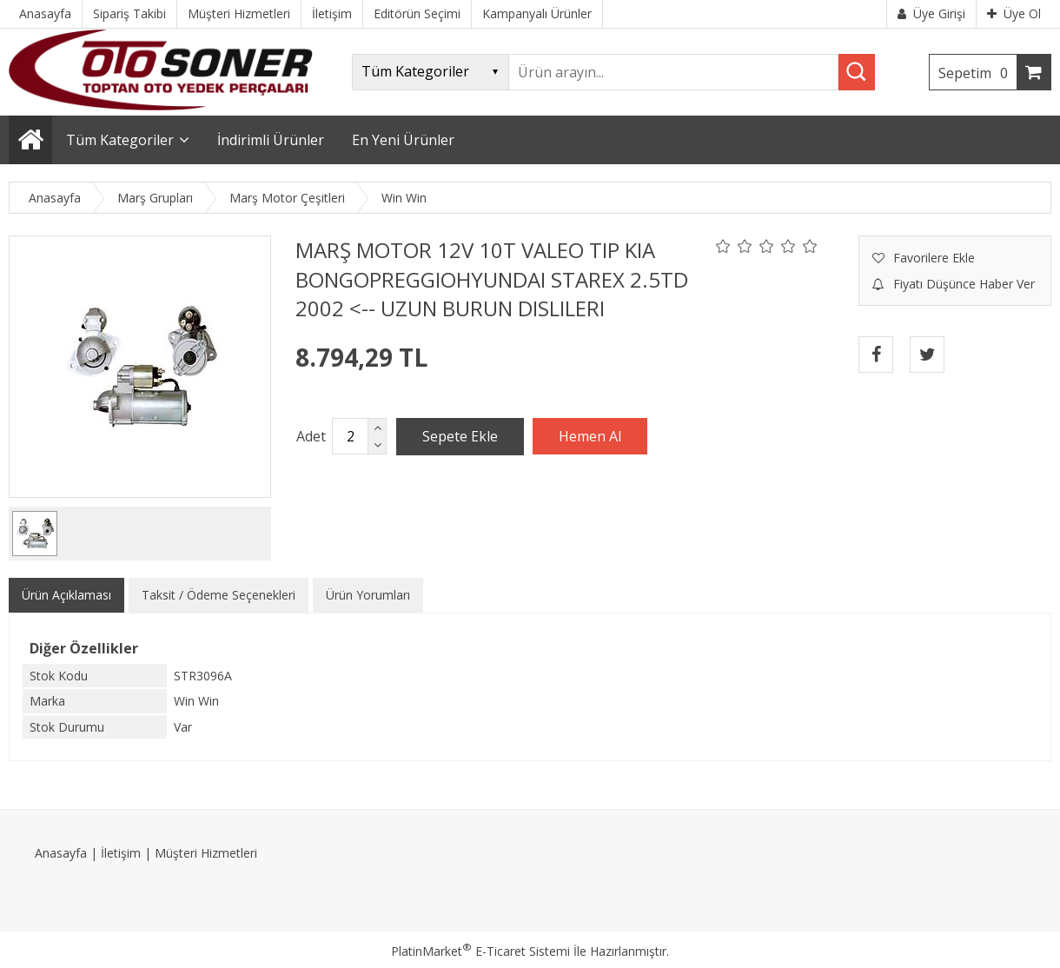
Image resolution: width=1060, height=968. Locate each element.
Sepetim (977, 73)
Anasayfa (61, 853)
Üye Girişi (931, 13)
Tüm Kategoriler (120, 139)
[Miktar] (350, 436)
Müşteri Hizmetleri (206, 853)
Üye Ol (1014, 13)
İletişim (121, 853)
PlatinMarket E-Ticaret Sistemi (480, 951)
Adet (311, 436)
